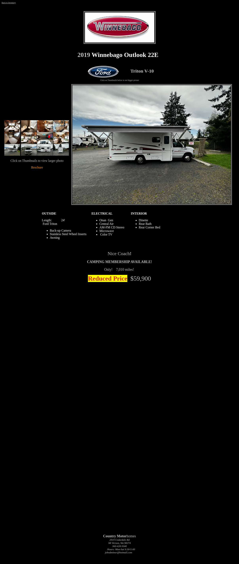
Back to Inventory (9, 3)
